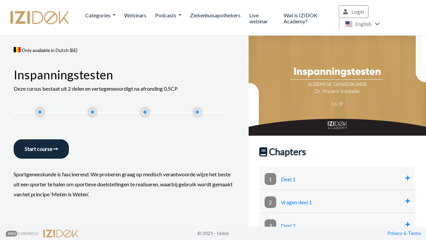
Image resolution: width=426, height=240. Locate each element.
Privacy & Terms (404, 233)
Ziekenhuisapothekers (215, 15)
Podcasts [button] (166, 15)
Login (353, 11)
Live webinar (258, 18)
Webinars (135, 15)
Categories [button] (98, 15)
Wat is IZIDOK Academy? (301, 18)
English (362, 24)
